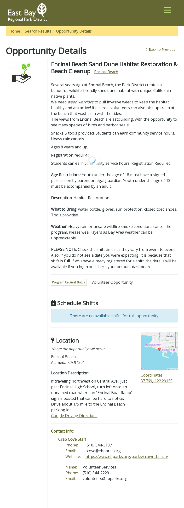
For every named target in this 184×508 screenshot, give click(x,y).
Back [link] (160, 49)
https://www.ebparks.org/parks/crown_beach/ (127, 456)
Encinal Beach (106, 71)
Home (14, 31)
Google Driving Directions (74, 415)
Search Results (38, 31)
